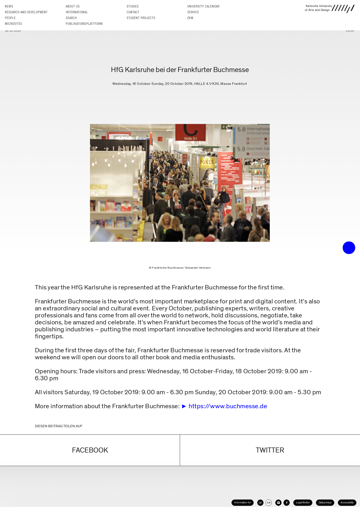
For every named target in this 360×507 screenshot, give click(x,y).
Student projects (141, 18)
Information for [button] (242, 502)
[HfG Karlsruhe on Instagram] (278, 503)
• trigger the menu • (349, 247)
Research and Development (26, 12)
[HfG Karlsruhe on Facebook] (286, 503)
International (77, 12)
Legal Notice (303, 502)
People (10, 18)
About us (73, 6)
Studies (133, 6)
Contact (133, 12)
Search (71, 18)
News (9, 6)
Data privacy (325, 502)
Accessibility (347, 502)
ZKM (190, 18)
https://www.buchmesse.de (228, 406)
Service (193, 12)
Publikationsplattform (84, 24)
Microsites (13, 24)
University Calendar (203, 6)
